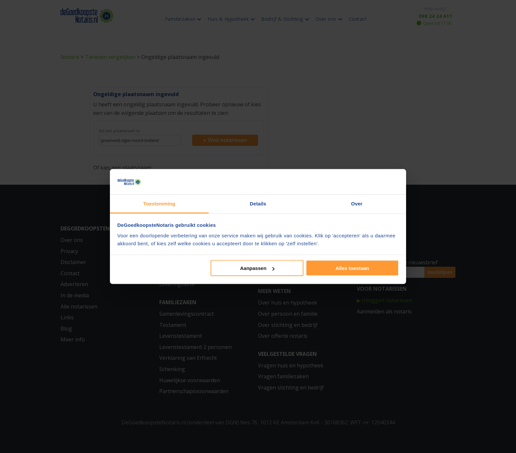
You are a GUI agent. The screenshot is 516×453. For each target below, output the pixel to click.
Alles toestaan (352, 268)
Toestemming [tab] (159, 203)
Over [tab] (357, 203)
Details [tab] (258, 203)
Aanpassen (257, 268)
